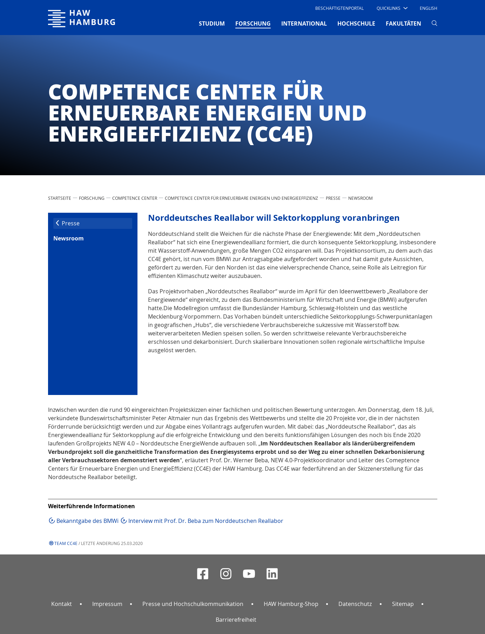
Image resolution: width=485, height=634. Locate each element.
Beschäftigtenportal (339, 8)
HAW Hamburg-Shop (291, 604)
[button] (391, 8)
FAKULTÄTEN (403, 23)
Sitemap (403, 604)
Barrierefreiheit (236, 619)
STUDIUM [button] (212, 23)
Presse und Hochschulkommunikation (192, 604)
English (428, 8)
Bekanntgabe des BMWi (87, 521)
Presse (333, 198)
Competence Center (134, 198)
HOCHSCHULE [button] (356, 23)
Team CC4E (66, 543)
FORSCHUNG (92, 198)
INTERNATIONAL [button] (304, 23)
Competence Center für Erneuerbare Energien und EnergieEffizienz (241, 198)
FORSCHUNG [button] (253, 23)
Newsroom (360, 198)
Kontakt (61, 604)
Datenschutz (355, 604)
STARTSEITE (59, 198)
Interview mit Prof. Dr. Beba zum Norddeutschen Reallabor (205, 521)
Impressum (107, 604)
